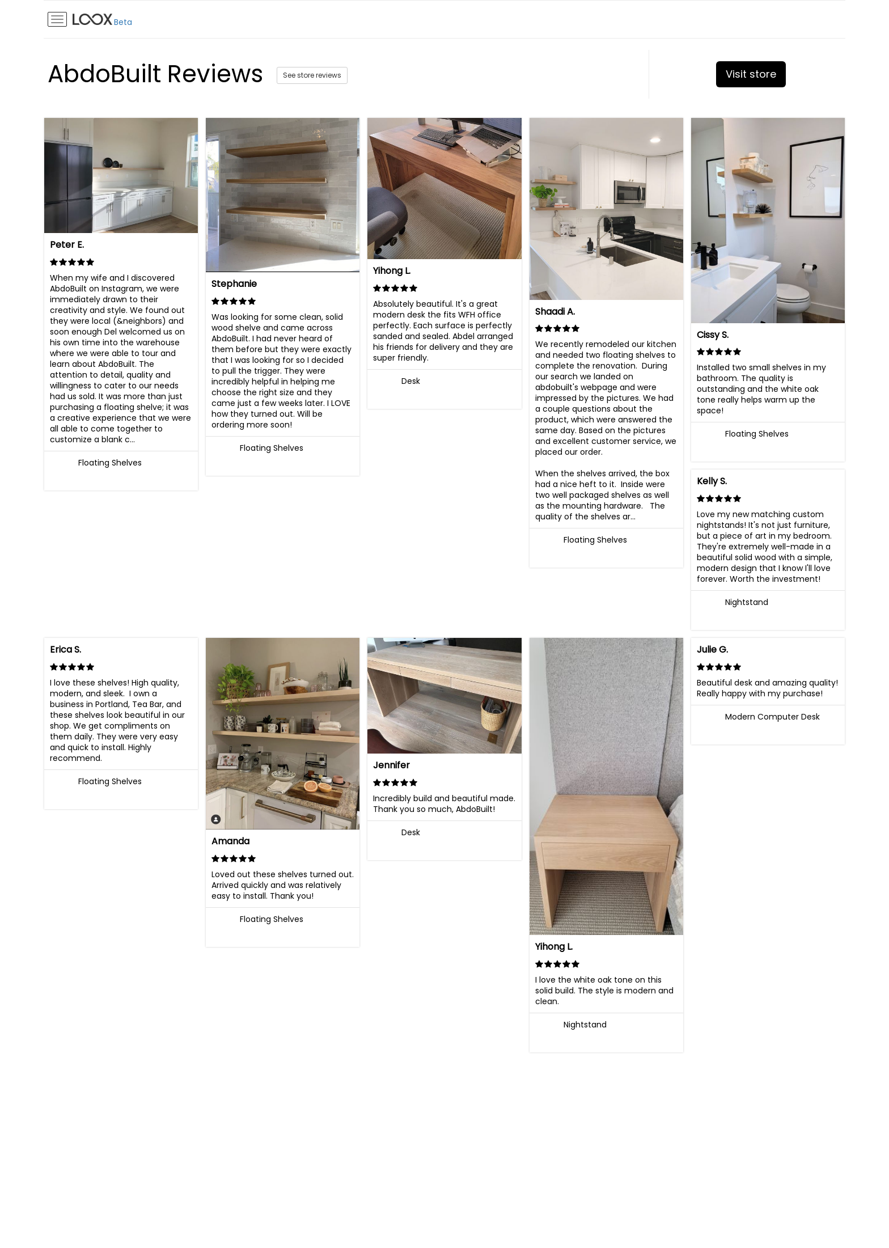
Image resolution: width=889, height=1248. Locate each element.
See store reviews (312, 75)
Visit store (751, 74)
